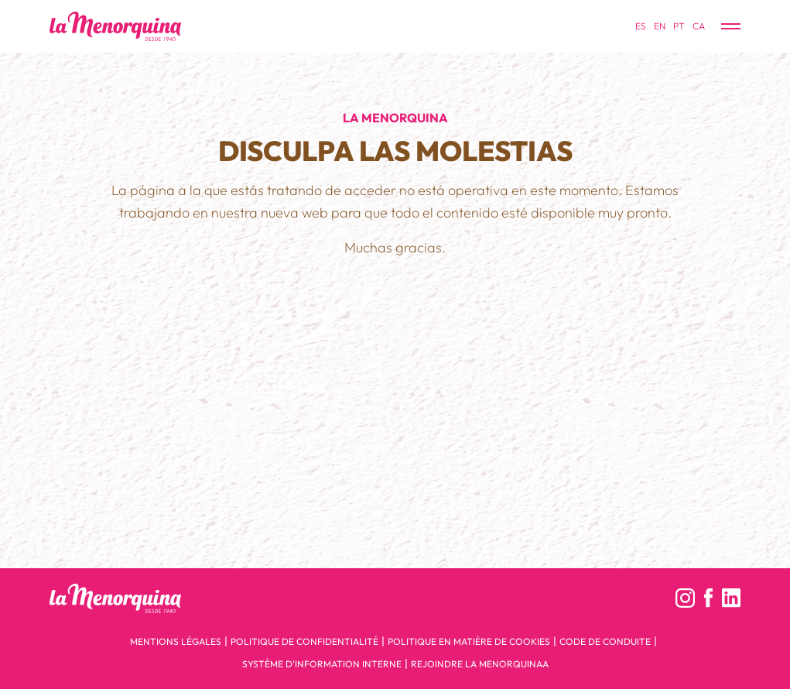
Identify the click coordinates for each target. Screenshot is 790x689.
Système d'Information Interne (322, 664)
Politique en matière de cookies (469, 641)
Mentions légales (175, 641)
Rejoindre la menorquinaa (480, 664)
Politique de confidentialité (304, 641)
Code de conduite (605, 641)
